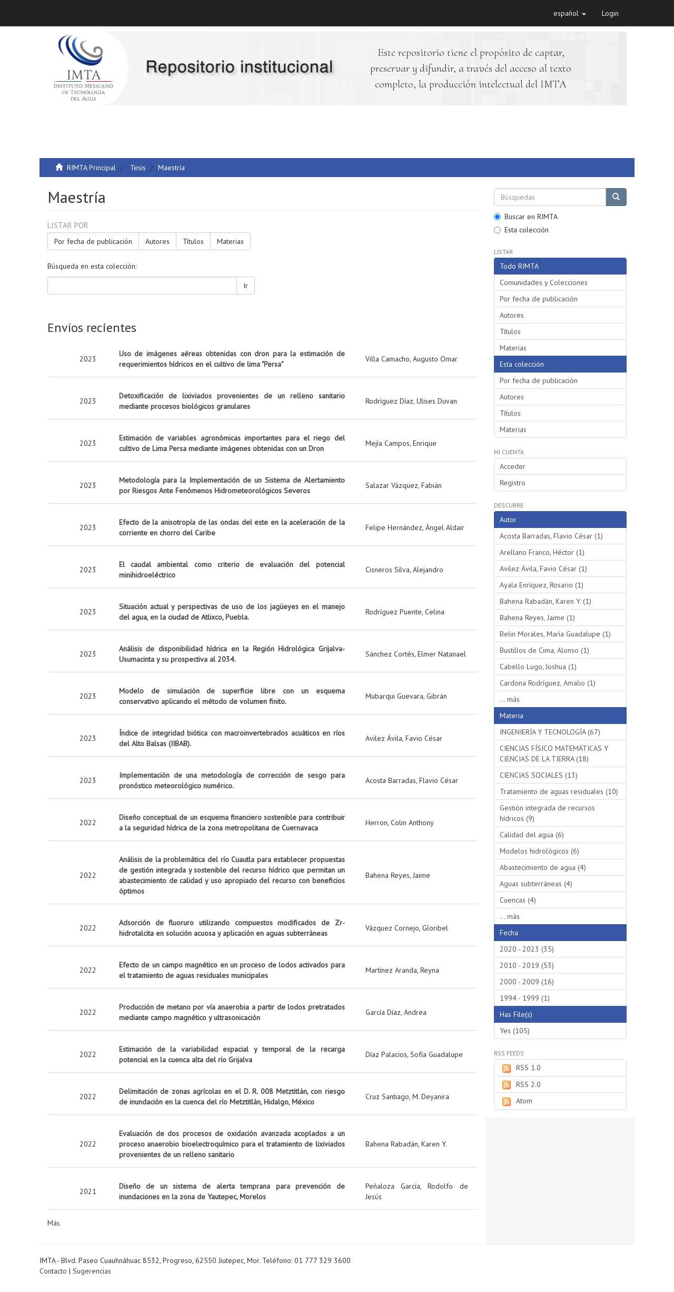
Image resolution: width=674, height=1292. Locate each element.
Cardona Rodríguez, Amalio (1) (548, 683)
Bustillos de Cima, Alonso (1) (544, 650)
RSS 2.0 (520, 1085)
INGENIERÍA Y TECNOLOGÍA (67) (550, 732)
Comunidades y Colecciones (544, 282)
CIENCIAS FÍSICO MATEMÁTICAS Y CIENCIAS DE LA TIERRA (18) (554, 753)
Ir (245, 285)
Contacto (53, 1271)
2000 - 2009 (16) (527, 981)
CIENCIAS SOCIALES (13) (539, 775)
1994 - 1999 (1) (525, 998)
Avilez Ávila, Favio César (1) (543, 568)
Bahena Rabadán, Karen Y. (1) (545, 601)
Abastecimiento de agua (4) (543, 867)
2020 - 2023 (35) (527, 949)
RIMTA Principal (91, 167)
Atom (516, 1101)
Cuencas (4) (518, 900)
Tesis (138, 167)
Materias (230, 241)
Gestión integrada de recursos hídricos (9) (547, 813)
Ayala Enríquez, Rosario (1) (541, 585)
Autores (157, 241)
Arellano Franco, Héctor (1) (542, 552)
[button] (570, 13)
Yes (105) (515, 1030)
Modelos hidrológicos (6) (539, 851)
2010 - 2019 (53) (527, 965)
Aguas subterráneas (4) (536, 883)
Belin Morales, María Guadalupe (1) (555, 634)
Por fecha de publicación (93, 241)
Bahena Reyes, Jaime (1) (537, 617)
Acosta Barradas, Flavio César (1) (551, 536)
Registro (513, 482)
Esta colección (521, 229)
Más (53, 1223)
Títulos (193, 241)
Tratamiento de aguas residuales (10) (559, 791)
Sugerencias (92, 1271)
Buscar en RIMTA (526, 216)
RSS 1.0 (520, 1068)
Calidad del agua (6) (532, 834)
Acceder (513, 466)
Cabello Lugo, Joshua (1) (538, 666)
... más (510, 699)
